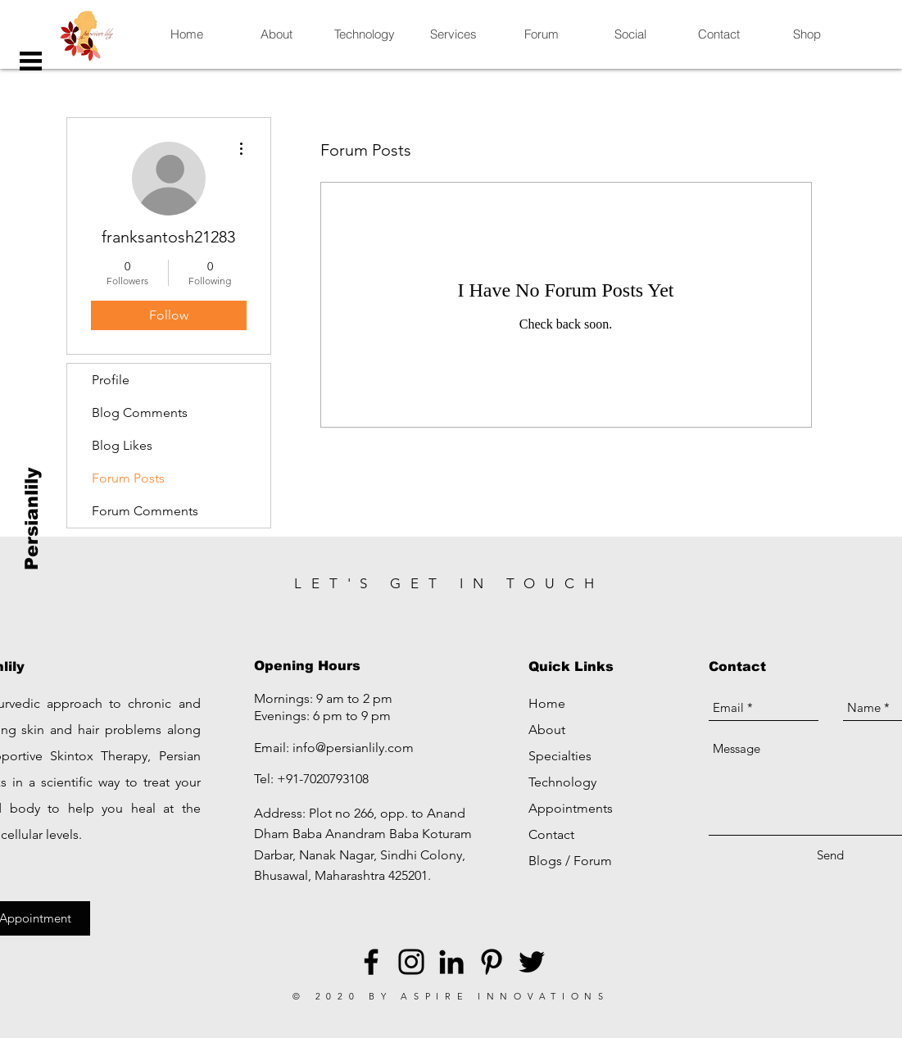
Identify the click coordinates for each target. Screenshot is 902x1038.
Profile (110, 380)
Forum (592, 860)
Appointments (570, 808)
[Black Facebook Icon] (371, 962)
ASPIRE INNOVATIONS (505, 996)
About (546, 729)
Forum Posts (128, 478)
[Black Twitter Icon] (531, 962)
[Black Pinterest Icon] (491, 962)
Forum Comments (145, 511)
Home (546, 703)
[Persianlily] (32, 519)
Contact (551, 834)
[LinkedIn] (451, 962)
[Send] (830, 854)
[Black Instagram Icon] (411, 962)
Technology (562, 782)
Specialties (560, 756)
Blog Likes (122, 445)
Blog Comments (140, 412)
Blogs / (550, 860)
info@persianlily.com (353, 747)
